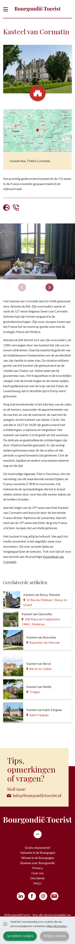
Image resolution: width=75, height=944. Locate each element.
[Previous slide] (22, 287)
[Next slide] (49, 287)
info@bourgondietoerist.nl (37, 795)
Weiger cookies (54, 936)
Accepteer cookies (20, 936)
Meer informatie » (57, 926)
